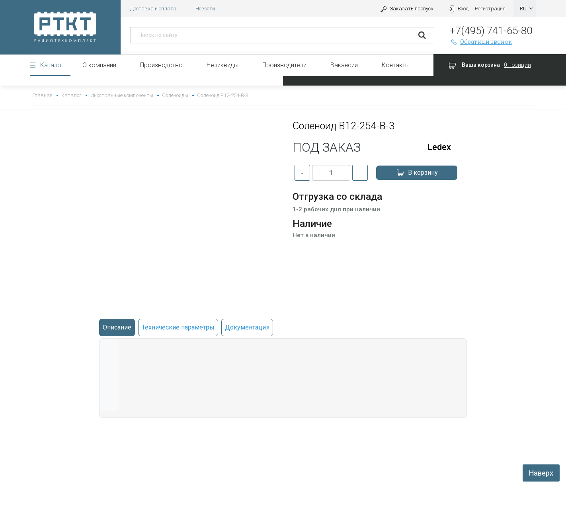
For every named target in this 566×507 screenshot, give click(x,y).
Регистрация (490, 9)
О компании (99, 65)
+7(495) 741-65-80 (491, 31)
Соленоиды (175, 95)
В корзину (417, 172)
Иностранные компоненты (121, 95)
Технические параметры (178, 327)
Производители (284, 65)
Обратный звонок (481, 41)
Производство (161, 65)
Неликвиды (222, 65)
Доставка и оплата (153, 9)
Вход (457, 9)
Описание (117, 327)
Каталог (52, 65)
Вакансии (344, 65)
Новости (205, 9)
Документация (247, 327)
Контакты (396, 65)
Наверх (541, 473)
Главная (42, 95)
